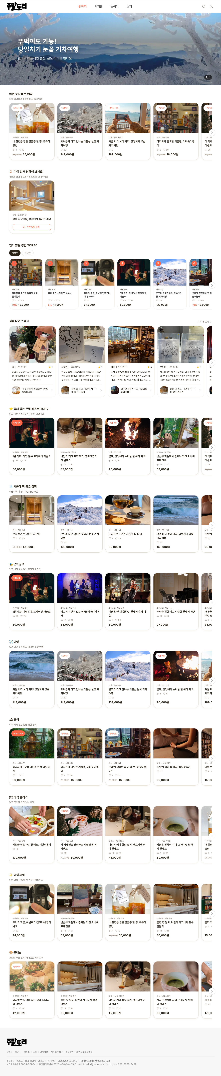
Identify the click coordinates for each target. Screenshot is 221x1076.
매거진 (99, 6)
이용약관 (70, 1052)
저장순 (15, 253)
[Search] (204, 6)
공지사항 (44, 1052)
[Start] (211, 6)
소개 (129, 6)
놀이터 (115, 6)
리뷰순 (28, 253)
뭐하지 (83, 6)
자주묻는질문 (57, 1052)
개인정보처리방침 (84, 1052)
